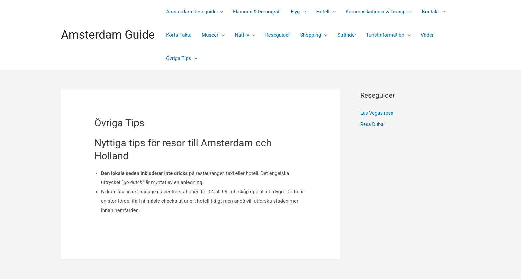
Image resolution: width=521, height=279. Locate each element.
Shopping (313, 35)
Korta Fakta (179, 35)
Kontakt (434, 11)
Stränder (346, 35)
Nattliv (245, 35)
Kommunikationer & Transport (379, 12)
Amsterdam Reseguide (194, 11)
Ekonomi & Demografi (257, 12)
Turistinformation (388, 35)
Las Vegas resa (377, 113)
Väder (427, 35)
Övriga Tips (181, 58)
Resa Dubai (372, 124)
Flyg (298, 11)
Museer (213, 35)
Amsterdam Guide (108, 35)
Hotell (326, 11)
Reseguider (277, 35)
